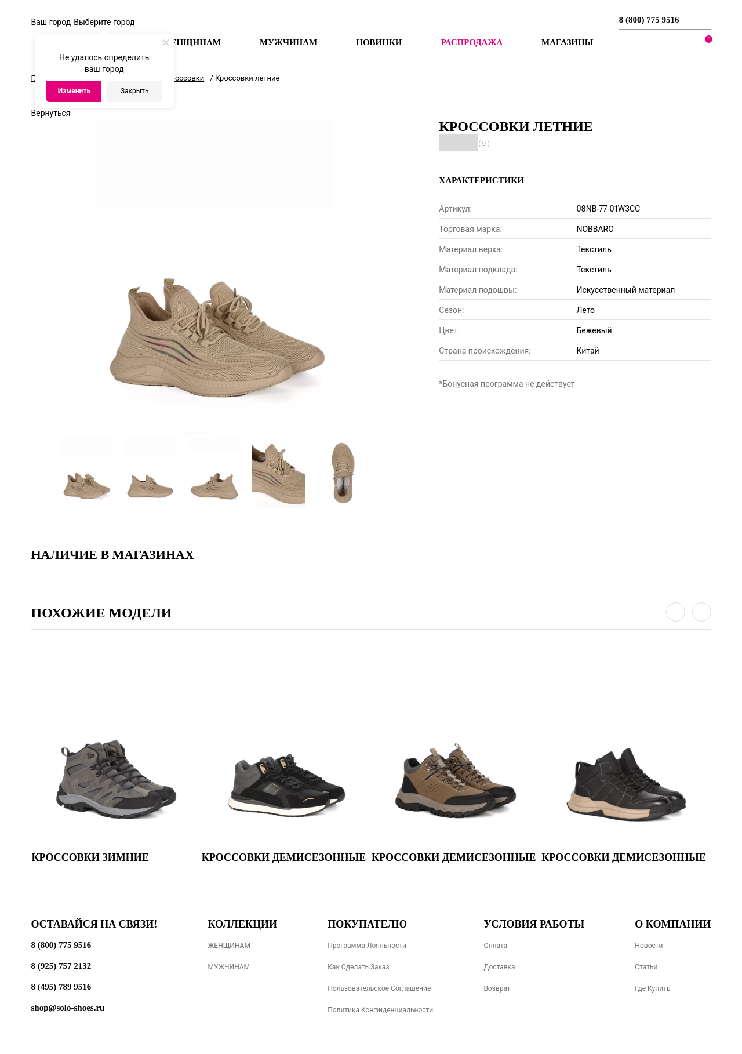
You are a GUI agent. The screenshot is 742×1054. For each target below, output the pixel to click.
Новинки (379, 42)
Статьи (646, 967)
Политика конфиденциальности (380, 1010)
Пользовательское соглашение (379, 988)
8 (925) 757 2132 (61, 966)
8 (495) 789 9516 (61, 986)
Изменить (74, 91)
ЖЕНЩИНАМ (229, 946)
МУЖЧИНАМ (229, 967)
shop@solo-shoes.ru (68, 1007)
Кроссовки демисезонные (284, 857)
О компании (673, 924)
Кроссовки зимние (90, 857)
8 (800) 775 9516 (649, 19)
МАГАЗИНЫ (567, 42)
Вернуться (51, 113)
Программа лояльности (367, 946)
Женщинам (191, 42)
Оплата (495, 946)
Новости (649, 946)
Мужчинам (288, 42)
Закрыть (134, 91)
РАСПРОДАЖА (472, 42)
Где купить (652, 988)
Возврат (496, 988)
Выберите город (104, 22)
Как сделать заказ (359, 967)
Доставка (499, 967)
